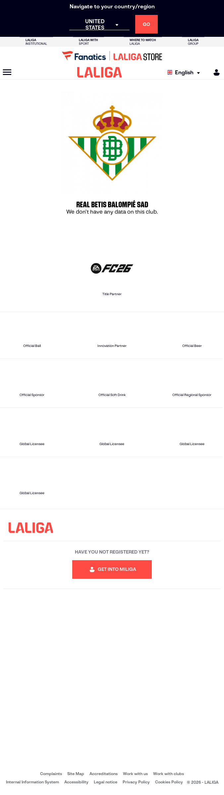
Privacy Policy (136, 782)
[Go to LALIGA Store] (112, 55)
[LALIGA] (99, 72)
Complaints (51, 773)
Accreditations (103, 773)
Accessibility (76, 782)
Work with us (135, 773)
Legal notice (105, 782)
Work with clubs (168, 773)
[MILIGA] (214, 72)
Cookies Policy (169, 782)
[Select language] (185, 72)
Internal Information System (32, 782)
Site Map (75, 773)
